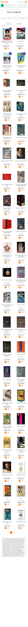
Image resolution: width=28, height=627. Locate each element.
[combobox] (14, 5)
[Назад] (1, 12)
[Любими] (19, 2)
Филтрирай (19, 23)
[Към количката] (25, 2)
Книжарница (7, 9)
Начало (2, 9)
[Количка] (25, 2)
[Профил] (22, 2)
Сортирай (8, 23)
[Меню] (2, 5)
